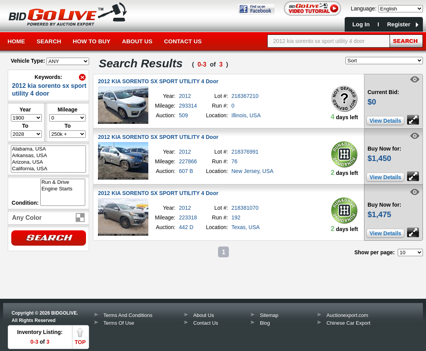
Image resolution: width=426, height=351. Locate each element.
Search (49, 41)
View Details (385, 121)
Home (16, 41)
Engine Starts (63, 189)
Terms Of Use (118, 323)
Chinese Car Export (348, 323)
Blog (265, 323)
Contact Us (182, 41)
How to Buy (91, 41)
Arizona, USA (48, 162)
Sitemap (269, 315)
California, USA (48, 169)
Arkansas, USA (48, 155)
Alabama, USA (48, 149)
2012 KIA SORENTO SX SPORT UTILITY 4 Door (158, 81)
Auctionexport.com (347, 315)
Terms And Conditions (127, 315)
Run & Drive (63, 182)
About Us (137, 41)
